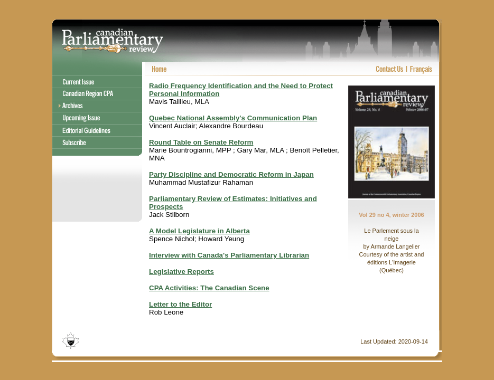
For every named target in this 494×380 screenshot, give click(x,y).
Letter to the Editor (180, 304)
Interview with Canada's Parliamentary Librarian (229, 255)
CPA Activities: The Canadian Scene (209, 288)
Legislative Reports (181, 272)
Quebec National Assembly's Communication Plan (233, 118)
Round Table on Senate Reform (201, 142)
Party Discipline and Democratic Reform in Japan (231, 174)
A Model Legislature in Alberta (199, 231)
